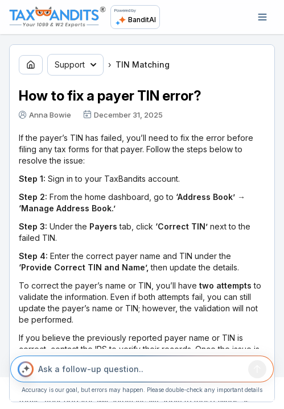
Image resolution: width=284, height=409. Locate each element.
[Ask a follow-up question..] (140, 369)
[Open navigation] (262, 17)
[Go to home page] (31, 64)
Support (75, 64)
